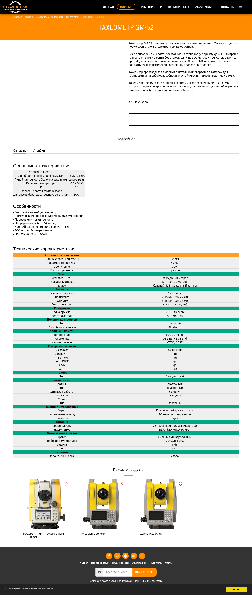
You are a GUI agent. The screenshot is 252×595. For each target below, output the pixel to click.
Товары (29, 16)
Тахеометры (72, 16)
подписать (144, 574)
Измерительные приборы (49, 16)
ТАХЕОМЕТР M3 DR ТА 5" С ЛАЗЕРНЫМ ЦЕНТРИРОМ (41, 537)
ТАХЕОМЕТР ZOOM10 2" (154, 534)
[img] (45, 504)
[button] (204, 7)
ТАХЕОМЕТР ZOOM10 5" (96, 534)
